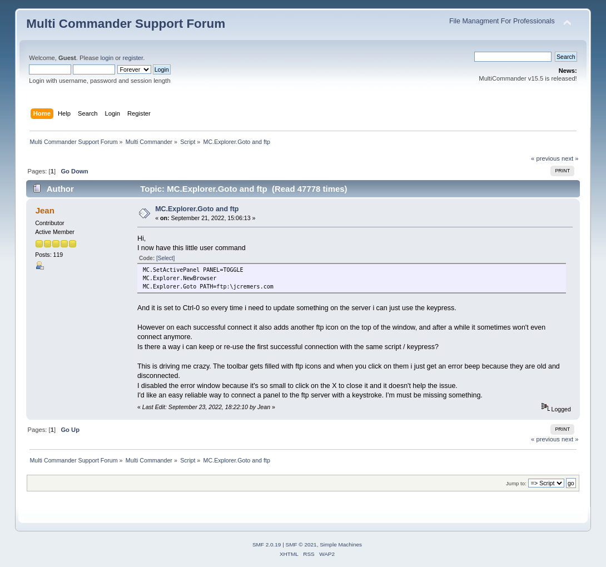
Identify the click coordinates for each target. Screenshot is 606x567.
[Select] (165, 258)
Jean (45, 210)
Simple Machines (341, 544)
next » (570, 158)
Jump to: (516, 483)
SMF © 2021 (301, 544)
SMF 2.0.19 (266, 544)
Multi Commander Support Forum (125, 24)
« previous (545, 158)
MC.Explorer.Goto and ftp (197, 209)
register (132, 57)
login (107, 57)
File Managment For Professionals (502, 21)
